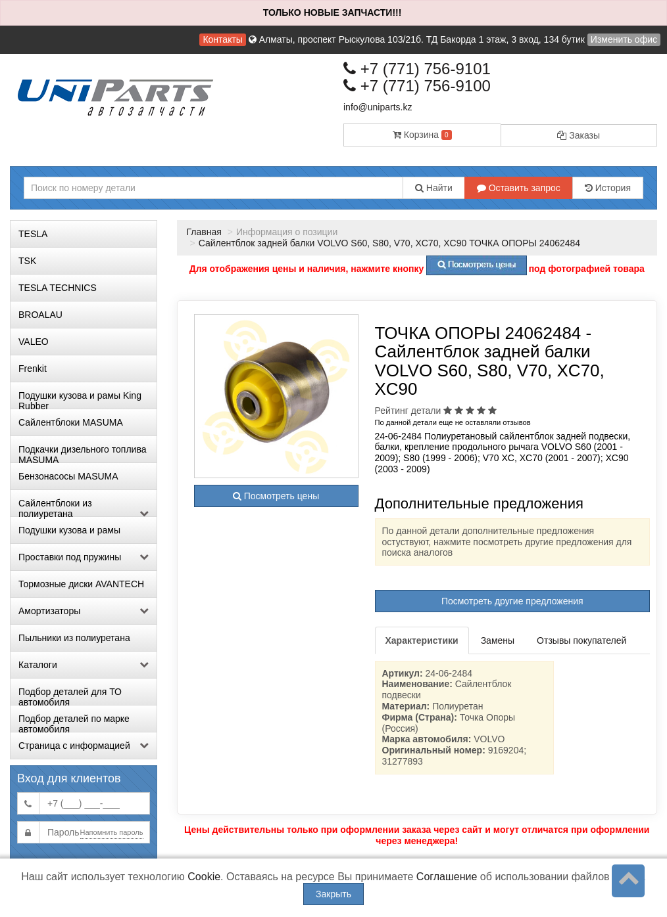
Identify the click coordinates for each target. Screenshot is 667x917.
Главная (204, 232)
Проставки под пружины (83, 557)
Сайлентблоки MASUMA (70, 422)
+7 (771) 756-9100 (417, 86)
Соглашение (447, 876)
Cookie (203, 876)
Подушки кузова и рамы (69, 530)
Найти (434, 188)
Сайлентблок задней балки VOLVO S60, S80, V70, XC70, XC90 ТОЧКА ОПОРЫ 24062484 (389, 243)
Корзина (422, 134)
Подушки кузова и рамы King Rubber (79, 399)
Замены (497, 640)
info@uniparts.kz (377, 107)
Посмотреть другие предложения (512, 601)
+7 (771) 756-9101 (417, 69)
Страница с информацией (83, 745)
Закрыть (333, 894)
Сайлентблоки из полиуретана (83, 507)
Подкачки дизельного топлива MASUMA (82, 453)
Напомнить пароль (111, 832)
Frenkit (32, 368)
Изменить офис (624, 39)
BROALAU (40, 314)
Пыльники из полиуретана (74, 638)
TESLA (32, 234)
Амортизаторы (83, 611)
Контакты (222, 39)
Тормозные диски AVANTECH (81, 584)
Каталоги (83, 665)
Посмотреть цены (276, 496)
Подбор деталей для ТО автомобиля (70, 695)
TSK (27, 261)
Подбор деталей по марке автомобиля (74, 722)
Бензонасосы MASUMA (68, 476)
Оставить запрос (518, 188)
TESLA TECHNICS (57, 287)
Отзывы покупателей (581, 640)
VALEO (33, 341)
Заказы (578, 135)
